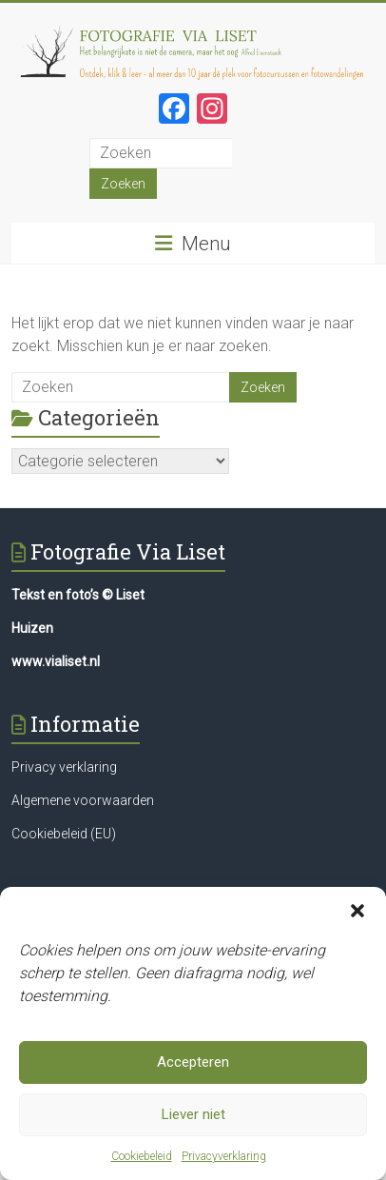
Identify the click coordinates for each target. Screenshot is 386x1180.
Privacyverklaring (224, 1160)
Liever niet (193, 1118)
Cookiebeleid (141, 1160)
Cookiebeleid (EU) (63, 833)
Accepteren (193, 1065)
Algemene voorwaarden (82, 800)
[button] (357, 914)
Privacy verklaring (64, 767)
